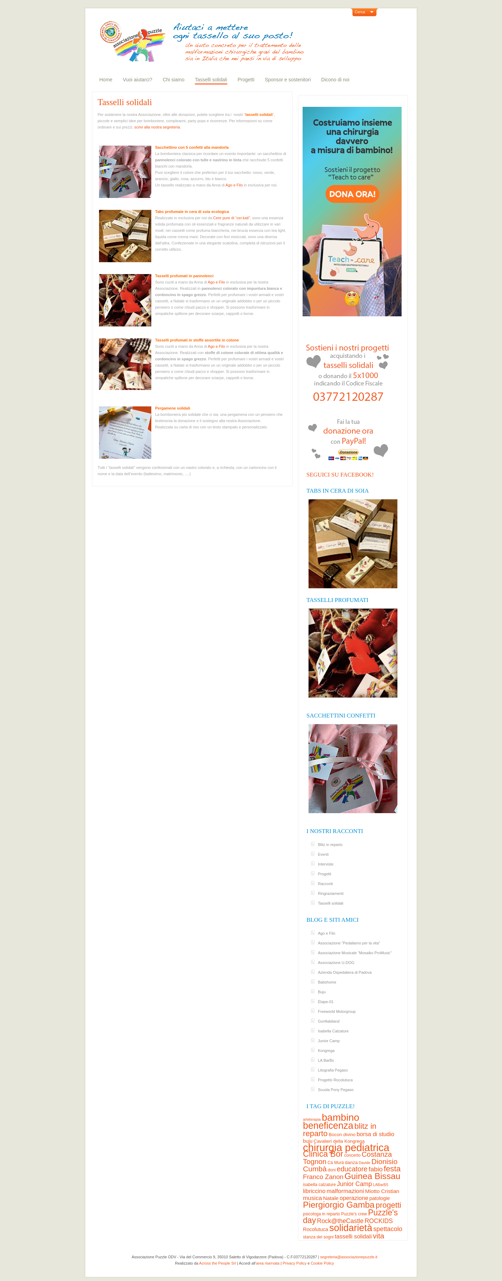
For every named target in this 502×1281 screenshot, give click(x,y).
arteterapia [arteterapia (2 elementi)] (312, 1119)
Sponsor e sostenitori (288, 79)
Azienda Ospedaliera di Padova (345, 972)
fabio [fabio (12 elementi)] (375, 1169)
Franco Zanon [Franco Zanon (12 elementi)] (323, 1176)
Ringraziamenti (330, 893)
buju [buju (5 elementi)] (307, 1141)
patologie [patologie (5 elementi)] (380, 1198)
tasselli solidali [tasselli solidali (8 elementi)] (353, 1236)
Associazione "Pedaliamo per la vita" (349, 943)
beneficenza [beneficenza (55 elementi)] (328, 1125)
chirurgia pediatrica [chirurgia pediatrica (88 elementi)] (346, 1147)
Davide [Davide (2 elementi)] (364, 1163)
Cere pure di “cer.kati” (231, 218)
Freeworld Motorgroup (337, 1011)
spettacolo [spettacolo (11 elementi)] (387, 1228)
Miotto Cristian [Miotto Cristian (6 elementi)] (382, 1191)
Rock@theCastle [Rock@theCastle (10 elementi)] (340, 1220)
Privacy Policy (294, 1263)
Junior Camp (329, 1041)
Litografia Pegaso (333, 1070)
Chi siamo (173, 79)
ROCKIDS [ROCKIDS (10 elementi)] (379, 1220)
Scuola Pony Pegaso (335, 1090)
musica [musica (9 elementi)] (312, 1197)
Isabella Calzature (333, 1031)
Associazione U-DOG (336, 962)
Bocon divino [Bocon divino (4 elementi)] (342, 1134)
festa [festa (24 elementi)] (392, 1168)
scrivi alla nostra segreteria (157, 127)
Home (105, 79)
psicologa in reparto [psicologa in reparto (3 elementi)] (321, 1214)
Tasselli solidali (211, 79)
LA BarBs (326, 1060)
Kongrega (326, 1050)
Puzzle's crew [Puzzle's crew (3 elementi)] (354, 1214)
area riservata (267, 1263)
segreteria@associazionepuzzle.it (348, 1257)
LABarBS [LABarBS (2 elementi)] (380, 1185)
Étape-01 (326, 1002)
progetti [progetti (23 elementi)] (388, 1205)
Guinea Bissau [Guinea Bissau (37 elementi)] (372, 1176)
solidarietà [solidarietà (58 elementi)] (350, 1228)
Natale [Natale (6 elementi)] (331, 1198)
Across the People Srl (217, 1263)
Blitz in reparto (330, 844)
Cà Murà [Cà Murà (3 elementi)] (336, 1162)
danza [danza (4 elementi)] (351, 1162)
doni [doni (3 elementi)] (332, 1170)
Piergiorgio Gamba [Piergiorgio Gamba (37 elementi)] (338, 1204)
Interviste (326, 864)
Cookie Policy (322, 1263)
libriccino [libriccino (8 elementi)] (314, 1191)
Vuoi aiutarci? (137, 79)
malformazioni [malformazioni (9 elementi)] (345, 1190)
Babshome (327, 982)
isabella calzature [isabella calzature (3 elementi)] (319, 1184)
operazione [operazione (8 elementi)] (354, 1198)
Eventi (323, 854)
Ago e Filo (234, 185)
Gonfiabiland (329, 1021)
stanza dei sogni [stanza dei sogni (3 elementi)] (318, 1237)
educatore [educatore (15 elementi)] (352, 1169)
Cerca (360, 12)
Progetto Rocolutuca (335, 1080)
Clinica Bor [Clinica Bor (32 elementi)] (323, 1153)
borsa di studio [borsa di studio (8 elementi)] (375, 1134)
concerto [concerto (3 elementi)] (352, 1155)
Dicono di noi (335, 79)
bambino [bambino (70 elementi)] (340, 1117)
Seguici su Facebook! (340, 474)
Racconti (325, 884)
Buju (322, 992)
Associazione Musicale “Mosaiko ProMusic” (355, 953)
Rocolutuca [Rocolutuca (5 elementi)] (315, 1229)
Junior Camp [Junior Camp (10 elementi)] (354, 1183)
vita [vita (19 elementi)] (378, 1236)
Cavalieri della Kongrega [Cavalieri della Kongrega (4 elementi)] (339, 1141)
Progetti (246, 79)
